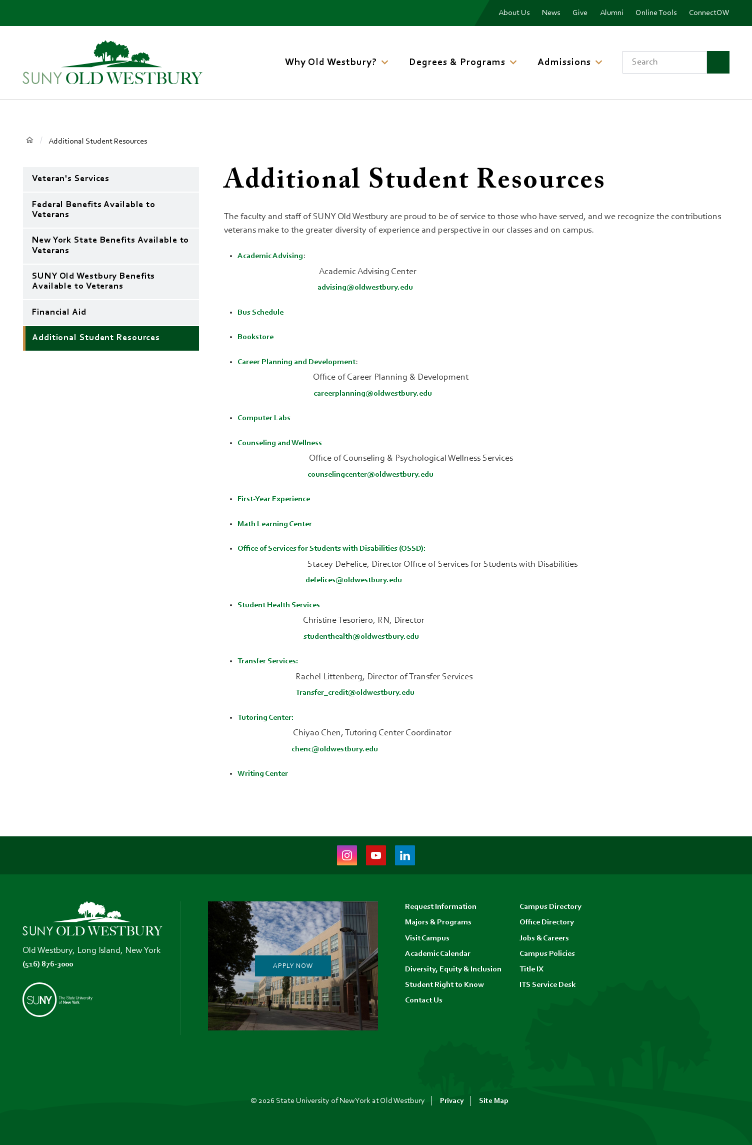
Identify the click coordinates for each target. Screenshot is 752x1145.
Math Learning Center (280, 524)
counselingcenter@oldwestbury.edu (378, 474)
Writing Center (266, 773)
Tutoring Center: (269, 717)
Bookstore (258, 337)
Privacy (451, 1101)
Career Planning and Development (304, 362)
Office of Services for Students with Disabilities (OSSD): (345, 548)
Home (29, 141)
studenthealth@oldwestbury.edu (369, 636)
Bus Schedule (264, 312)
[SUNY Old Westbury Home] (112, 62)
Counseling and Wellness (286, 443)
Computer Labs (267, 418)
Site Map (494, 1101)
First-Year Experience (279, 499)
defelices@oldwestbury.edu (360, 580)
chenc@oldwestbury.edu (340, 749)
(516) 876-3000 (51, 964)
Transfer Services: (271, 661)
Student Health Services (284, 605)
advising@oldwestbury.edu (371, 287)
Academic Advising (274, 256)
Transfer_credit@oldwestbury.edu (363, 692)
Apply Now (292, 965)
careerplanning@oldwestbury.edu (379, 393)
